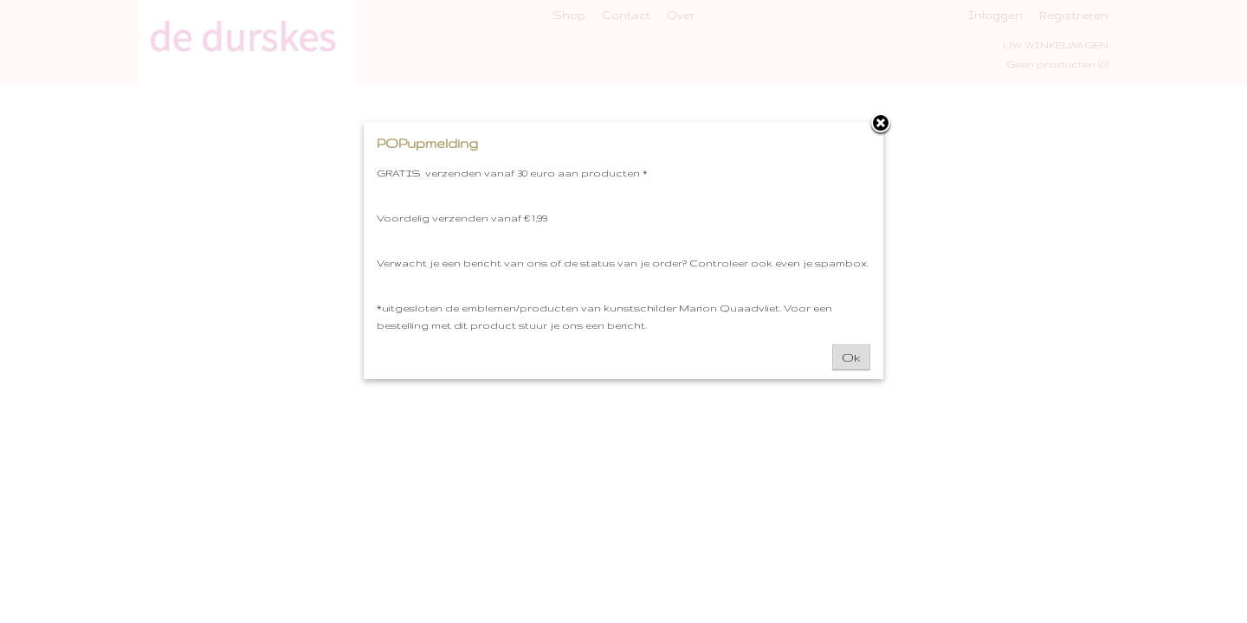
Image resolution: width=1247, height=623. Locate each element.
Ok (851, 357)
